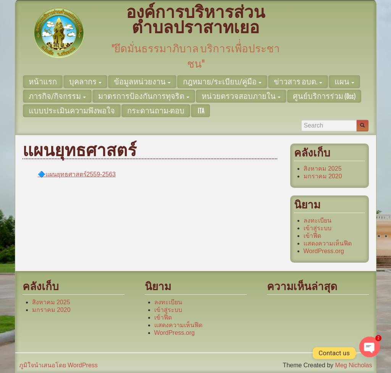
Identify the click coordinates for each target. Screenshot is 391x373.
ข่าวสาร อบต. (298, 81)
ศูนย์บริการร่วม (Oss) (324, 96)
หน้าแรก (43, 81)
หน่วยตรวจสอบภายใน (241, 96)
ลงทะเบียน (317, 220)
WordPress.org (324, 251)
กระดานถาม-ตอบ (155, 110)
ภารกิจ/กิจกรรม (57, 96)
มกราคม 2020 (323, 176)
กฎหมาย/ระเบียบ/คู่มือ (222, 81)
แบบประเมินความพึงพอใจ (72, 110)
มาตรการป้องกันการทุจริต (143, 96)
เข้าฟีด (312, 236)
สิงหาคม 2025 (323, 168)
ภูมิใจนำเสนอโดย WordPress (58, 365)
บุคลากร (85, 81)
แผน (344, 81)
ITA (200, 110)
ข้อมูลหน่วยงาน (142, 81)
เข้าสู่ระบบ (317, 228)
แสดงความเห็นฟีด (328, 243)
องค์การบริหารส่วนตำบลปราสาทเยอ (195, 20)
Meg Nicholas (353, 365)
